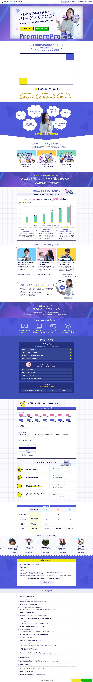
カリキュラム (77, 1)
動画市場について (64, 1)
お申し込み (76, 680)
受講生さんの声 (83, 1)
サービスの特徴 (71, 1)
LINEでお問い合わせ (86, 680)
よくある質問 (89, 1)
